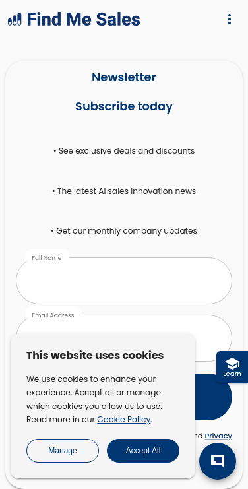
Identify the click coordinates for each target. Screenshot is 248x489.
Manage (62, 450)
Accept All (143, 450)
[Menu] (229, 19)
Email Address (53, 315)
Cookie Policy (123, 419)
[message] (217, 461)
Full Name (46, 257)
